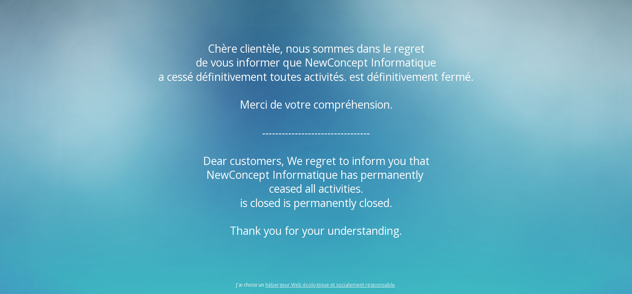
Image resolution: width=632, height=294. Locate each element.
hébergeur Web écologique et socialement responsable (330, 284)
